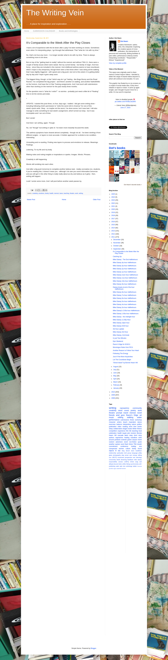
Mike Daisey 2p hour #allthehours (124, 269)
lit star (117, 451)
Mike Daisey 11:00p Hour (122, 320)
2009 (113, 395)
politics (139, 424)
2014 (113, 228)
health (51, 193)
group (129, 453)
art (141, 415)
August (116, 367)
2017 (113, 219)
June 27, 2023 (125, 108)
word (130, 426)
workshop (138, 420)
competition (113, 431)
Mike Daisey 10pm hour (121, 323)
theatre (72, 193)
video (119, 426)
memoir (56, 193)
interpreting (127, 424)
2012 (113, 234)
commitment (113, 446)
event (126, 442)
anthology (129, 466)
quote (140, 442)
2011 (113, 237)
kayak (124, 433)
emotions (41, 193)
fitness (139, 429)
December (117, 240)
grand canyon (132, 440)
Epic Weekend (118, 341)
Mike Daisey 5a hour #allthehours (124, 301)
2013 (113, 231)
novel (139, 413)
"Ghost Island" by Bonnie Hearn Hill (125, 363)
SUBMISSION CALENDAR (44, 31)
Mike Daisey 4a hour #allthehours (124, 304)
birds (120, 464)
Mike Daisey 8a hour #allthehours (124, 292)
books (140, 426)
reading (125, 426)
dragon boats (127, 429)
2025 (113, 194)
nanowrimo (124, 408)
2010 (113, 392)
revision (133, 433)
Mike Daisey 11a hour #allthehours (125, 278)
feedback (130, 459)
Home (26, 31)
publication (112, 426)
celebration (113, 433)
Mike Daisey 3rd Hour (120, 332)
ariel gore (120, 415)
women (121, 449)
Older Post (96, 199)
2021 (113, 206)
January (116, 388)
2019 (113, 212)
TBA (135, 444)
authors (111, 438)
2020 (113, 209)
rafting (140, 455)
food (140, 431)
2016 (113, 222)
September (117, 249)
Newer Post (31, 199)
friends (112, 415)
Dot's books (117, 148)
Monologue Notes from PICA (123, 347)
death (118, 459)
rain (134, 457)
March (115, 382)
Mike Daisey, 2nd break (121, 335)
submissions (124, 420)
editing (120, 417)
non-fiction (132, 442)
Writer (135, 429)
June (115, 373)
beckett (124, 468)
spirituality (120, 453)
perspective (128, 457)
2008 (113, 398)
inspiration (132, 422)
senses (120, 462)
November (117, 243)
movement (120, 457)
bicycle (116, 464)
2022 (113, 203)
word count (123, 410)
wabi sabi (119, 466)
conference (124, 446)
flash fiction (129, 444)
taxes (61, 193)
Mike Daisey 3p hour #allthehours (124, 266)
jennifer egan (112, 468)
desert (128, 451)
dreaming (124, 459)
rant (140, 462)
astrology (139, 457)
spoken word (119, 444)
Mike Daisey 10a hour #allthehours (125, 281)
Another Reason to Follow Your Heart (126, 350)
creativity (35, 193)
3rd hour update (118, 329)
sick (140, 446)
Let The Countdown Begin (122, 360)
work (76, 193)
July (115, 370)
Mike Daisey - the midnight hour (124, 317)
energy (135, 455)
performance (114, 420)
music (111, 417)
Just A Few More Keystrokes (123, 357)
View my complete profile (117, 63)
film (127, 431)
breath (139, 444)
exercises (112, 424)
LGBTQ (126, 462)
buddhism (139, 451)
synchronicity (134, 464)
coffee (124, 464)
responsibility (113, 462)
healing (126, 438)
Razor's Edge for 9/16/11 (121, 344)
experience (121, 431)
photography (117, 455)
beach (125, 422)
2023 (113, 200)
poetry (133, 410)
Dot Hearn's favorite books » (133, 184)
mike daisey (138, 459)
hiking (128, 464)
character (112, 422)
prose (126, 455)
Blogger (93, 648)
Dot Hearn (124, 41)
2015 (113, 225)
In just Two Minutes (119, 338)
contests (124, 440)
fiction (132, 420)
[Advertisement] (137, 513)
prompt (119, 413)
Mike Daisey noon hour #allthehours (125, 275)
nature (134, 424)
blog (123, 451)
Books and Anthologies (68, 31)
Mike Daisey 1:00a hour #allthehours (125, 314)
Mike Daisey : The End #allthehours (125, 259)
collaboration (117, 429)
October (116, 246)
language (135, 453)
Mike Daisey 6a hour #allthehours (124, 298)
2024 (113, 197)
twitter (135, 466)
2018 (113, 215)
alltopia (111, 464)
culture (128, 449)
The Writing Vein (55, 12)
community (137, 408)
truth (125, 453)
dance (139, 422)
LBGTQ (114, 457)
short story (138, 435)
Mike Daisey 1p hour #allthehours (124, 272)
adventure (119, 442)
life (130, 431)
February (116, 385)
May (115, 376)
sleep (111, 429)
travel (126, 413)
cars (130, 455)
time (134, 426)
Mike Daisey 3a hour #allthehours (124, 307)
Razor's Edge (132, 415)
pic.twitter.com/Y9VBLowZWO (125, 101)
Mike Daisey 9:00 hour (120, 326)
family (47, 193)
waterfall (119, 468)
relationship (112, 453)
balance (119, 424)
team (132, 451)
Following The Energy (120, 353)
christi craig (134, 462)
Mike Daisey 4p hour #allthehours (124, 262)
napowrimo (119, 438)
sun (110, 457)
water (139, 417)
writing (81, 193)
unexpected (113, 449)
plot (128, 433)
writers (119, 422)
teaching (66, 193)
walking (130, 417)
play (123, 455)
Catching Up (117, 256)
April (115, 379)
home (140, 440)
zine (124, 466)
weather (112, 444)
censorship (112, 459)
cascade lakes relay (125, 435)
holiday (133, 446)
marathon (134, 438)
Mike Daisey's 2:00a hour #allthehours (126, 310)
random (111, 442)
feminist (139, 466)
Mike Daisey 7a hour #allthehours (124, 295)
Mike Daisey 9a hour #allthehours (124, 284)
